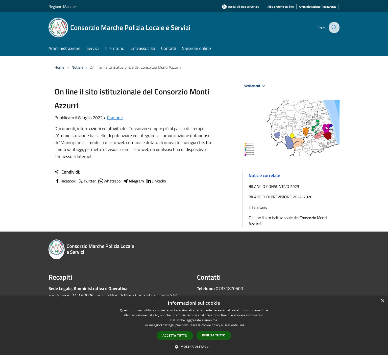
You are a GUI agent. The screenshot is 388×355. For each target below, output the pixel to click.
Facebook (65, 181)
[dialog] (194, 325)
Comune (115, 117)
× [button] (382, 301)
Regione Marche (62, 6)
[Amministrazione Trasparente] (317, 6)
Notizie (77, 67)
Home (59, 67)
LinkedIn (156, 181)
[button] (194, 346)
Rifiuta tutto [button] (214, 335)
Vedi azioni (255, 86)
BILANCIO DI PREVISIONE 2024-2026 (280, 197)
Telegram (133, 181)
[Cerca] (334, 27)
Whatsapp (109, 181)
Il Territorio (258, 207)
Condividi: (67, 172)
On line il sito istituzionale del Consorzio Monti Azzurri (288, 221)
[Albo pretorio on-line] (280, 6)
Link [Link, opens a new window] (241, 325)
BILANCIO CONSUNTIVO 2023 (274, 186)
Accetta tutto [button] (175, 335)
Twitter (87, 181)
